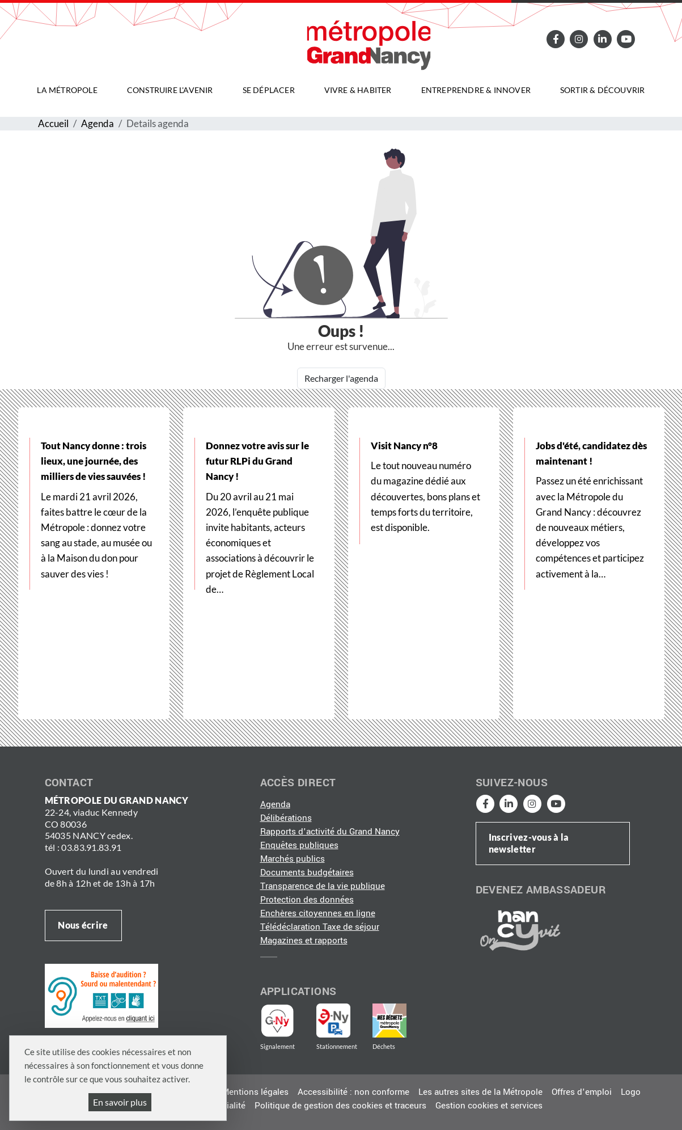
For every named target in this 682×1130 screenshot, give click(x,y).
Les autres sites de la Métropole (480, 1092)
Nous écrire (83, 925)
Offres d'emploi (582, 1092)
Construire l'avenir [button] (170, 90)
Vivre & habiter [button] (358, 90)
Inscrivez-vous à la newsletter (529, 843)
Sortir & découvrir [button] (602, 90)
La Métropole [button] (67, 90)
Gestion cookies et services (489, 1105)
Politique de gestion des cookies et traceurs (340, 1105)
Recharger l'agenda (341, 378)
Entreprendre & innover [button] (476, 90)
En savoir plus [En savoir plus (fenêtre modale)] (120, 1102)
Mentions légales (255, 1092)
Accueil (53, 123)
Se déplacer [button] (269, 90)
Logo (631, 1092)
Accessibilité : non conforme (353, 1092)
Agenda (97, 123)
